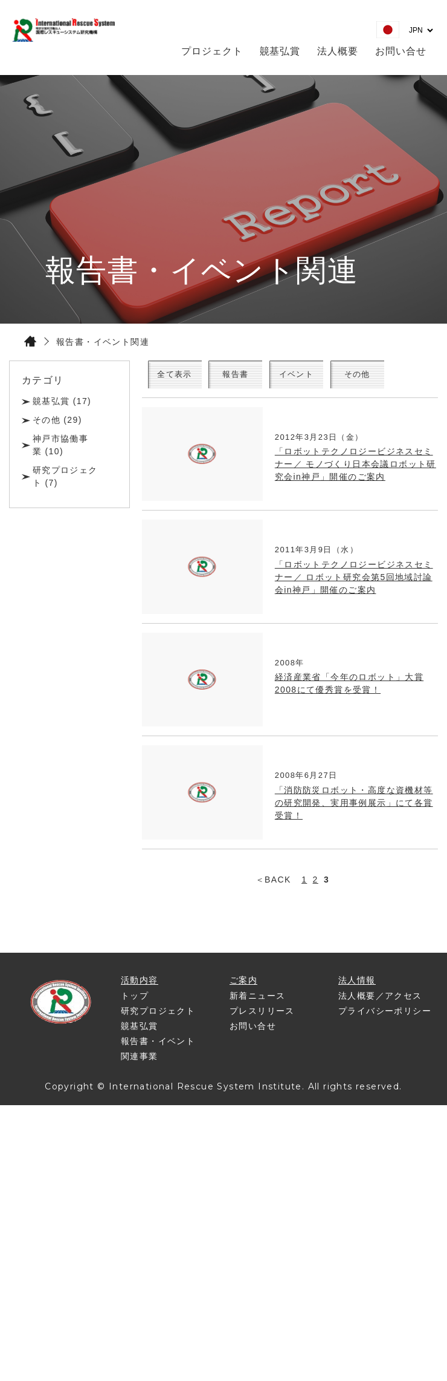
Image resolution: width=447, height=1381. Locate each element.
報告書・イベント (158, 1044)
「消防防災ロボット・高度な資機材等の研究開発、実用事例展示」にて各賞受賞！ (354, 806)
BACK (278, 883)
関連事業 (139, 1059)
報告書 (252, 376)
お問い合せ (400, 51)
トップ (135, 999)
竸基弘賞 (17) (62, 401)
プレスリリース (262, 1014)
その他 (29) (57, 420)
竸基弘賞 (280, 51)
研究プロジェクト (158, 1014)
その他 (394, 376)
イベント (323, 376)
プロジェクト (212, 51)
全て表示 (182, 376)
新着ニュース (257, 999)
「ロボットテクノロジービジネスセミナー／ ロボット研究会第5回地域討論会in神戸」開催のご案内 (354, 580)
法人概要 (337, 51)
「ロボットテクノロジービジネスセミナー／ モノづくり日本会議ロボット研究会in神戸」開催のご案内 (355, 468)
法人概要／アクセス (380, 999)
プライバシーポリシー (384, 1014)
